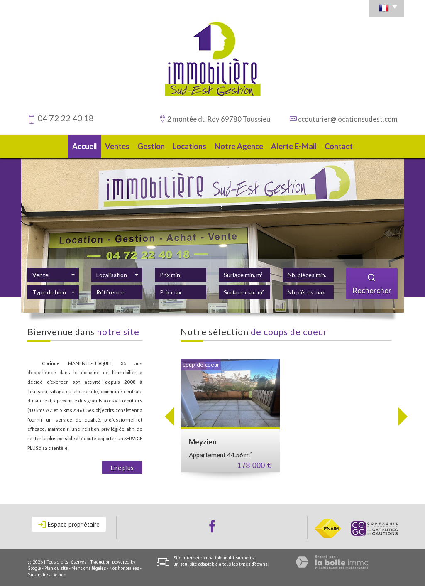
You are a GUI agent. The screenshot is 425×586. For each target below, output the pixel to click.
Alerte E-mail (295, 145)
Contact (341, 145)
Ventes (117, 145)
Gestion (153, 145)
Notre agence (242, 145)
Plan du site (56, 566)
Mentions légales (88, 566)
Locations (194, 145)
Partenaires (38, 572)
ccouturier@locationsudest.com (348, 119)
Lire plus (122, 465)
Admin (60, 572)
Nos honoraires (124, 566)
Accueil (82, 145)
